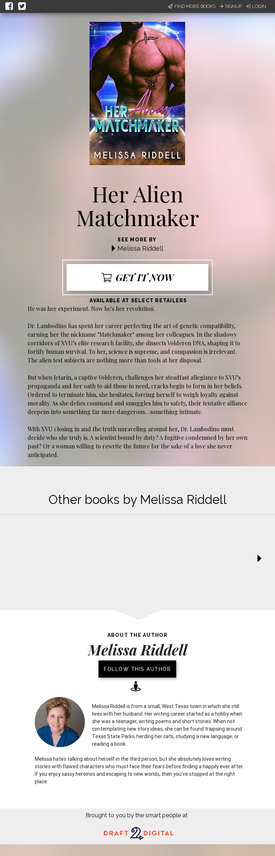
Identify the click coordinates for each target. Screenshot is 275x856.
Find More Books (192, 6)
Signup (230, 6)
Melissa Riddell (140, 248)
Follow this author (137, 669)
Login (256, 6)
